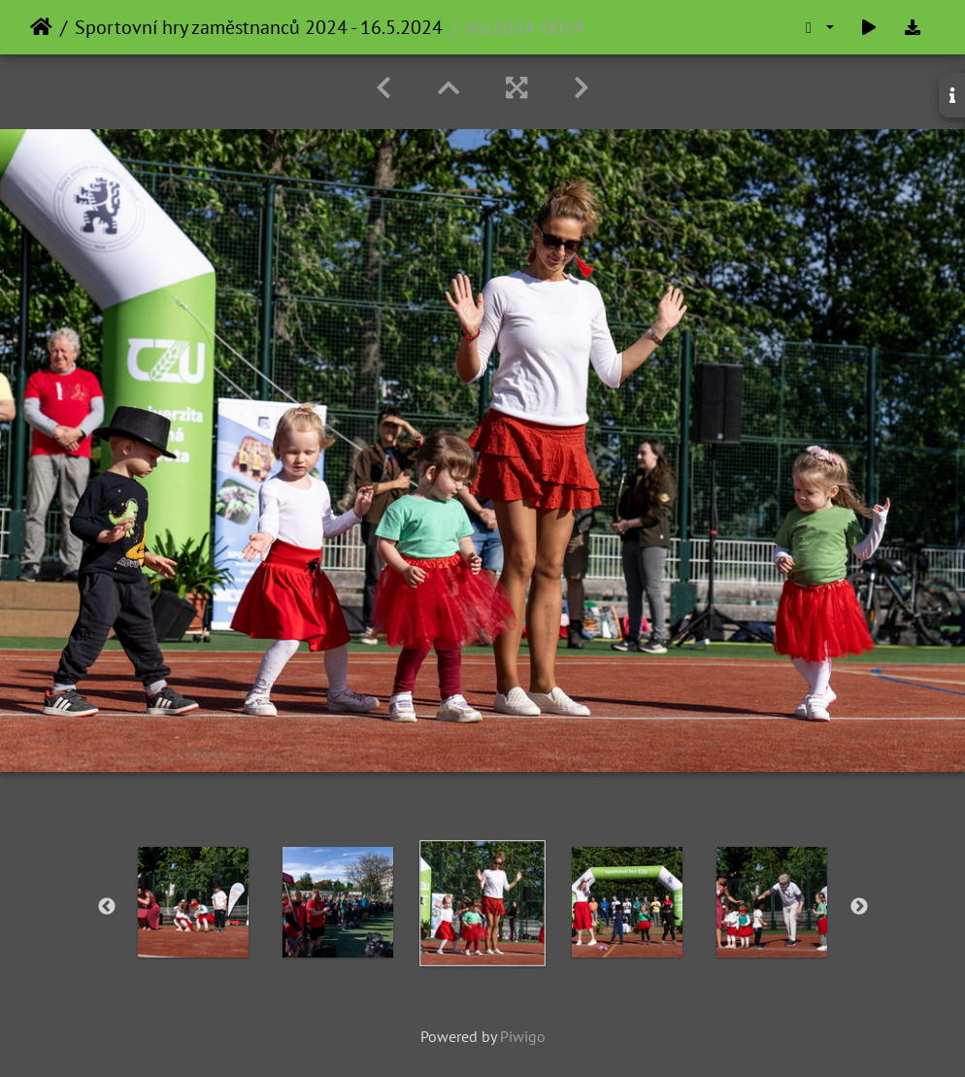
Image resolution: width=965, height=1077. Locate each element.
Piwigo (523, 1036)
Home (41, 27)
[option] (193, 902)
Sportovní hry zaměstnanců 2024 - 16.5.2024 (259, 27)
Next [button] (859, 907)
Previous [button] (106, 907)
